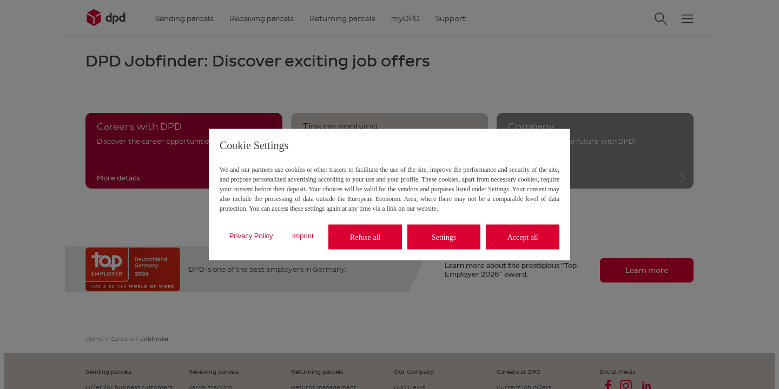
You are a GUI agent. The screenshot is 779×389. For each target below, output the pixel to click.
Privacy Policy (251, 235)
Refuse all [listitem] (365, 237)
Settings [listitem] (444, 237)
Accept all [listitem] (522, 237)
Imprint (303, 235)
